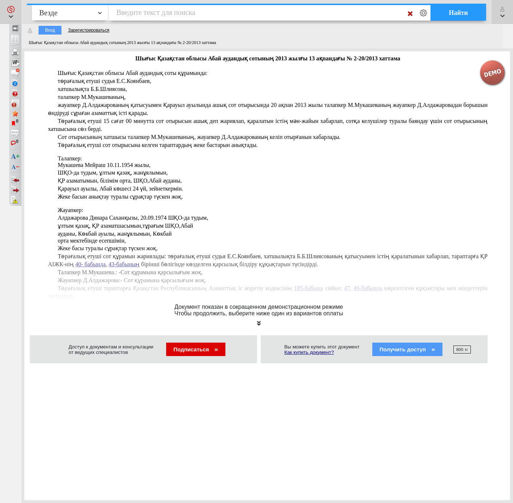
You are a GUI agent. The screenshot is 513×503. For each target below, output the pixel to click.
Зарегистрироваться (88, 30)
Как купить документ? (309, 352)
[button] (10, 12)
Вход (50, 30)
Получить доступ (407, 349)
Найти (458, 12)
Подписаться (195, 349)
